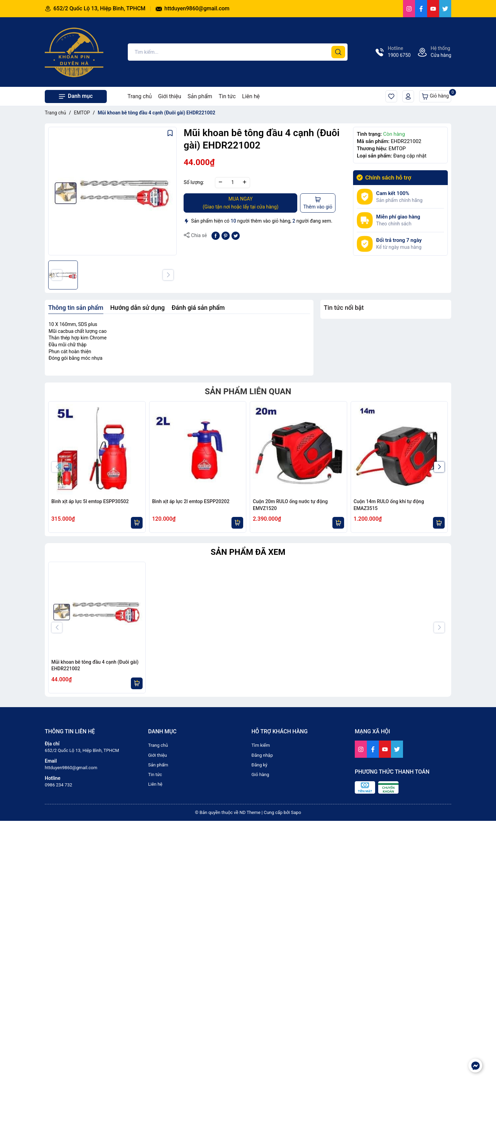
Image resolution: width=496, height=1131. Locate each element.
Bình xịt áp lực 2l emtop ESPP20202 (191, 501)
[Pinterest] (225, 235)
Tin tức (227, 96)
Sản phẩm (200, 96)
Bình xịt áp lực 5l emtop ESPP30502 (90, 501)
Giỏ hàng (436, 95)
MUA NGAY (240, 203)
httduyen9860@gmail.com (192, 8)
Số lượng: (194, 182)
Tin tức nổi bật (344, 307)
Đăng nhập (262, 1057)
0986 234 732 (58, 1087)
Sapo (296, 1114)
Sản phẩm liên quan (248, 391)
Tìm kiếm (260, 1047)
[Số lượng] (232, 182)
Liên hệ (251, 96)
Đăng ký (259, 1067)
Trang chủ (139, 96)
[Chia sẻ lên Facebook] (215, 235)
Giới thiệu (169, 96)
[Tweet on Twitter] (235, 235)
